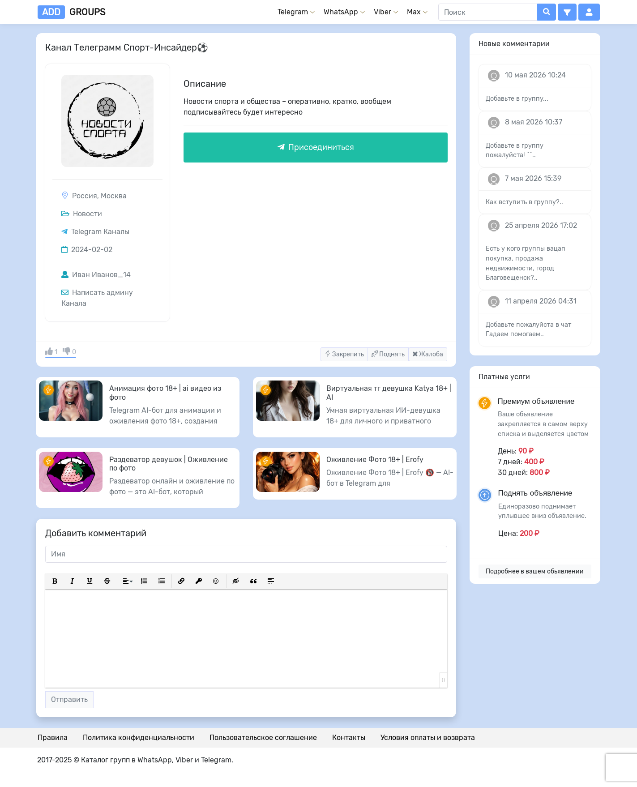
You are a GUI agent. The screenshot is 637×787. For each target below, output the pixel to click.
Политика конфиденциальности (138, 737)
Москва (114, 196)
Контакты (348, 737)
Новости (81, 214)
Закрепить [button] (344, 354)
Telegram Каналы (100, 231)
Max (414, 12)
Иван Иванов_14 (96, 274)
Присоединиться (316, 147)
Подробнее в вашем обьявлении (535, 571)
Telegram (293, 12)
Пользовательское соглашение (263, 737)
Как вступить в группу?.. (524, 202)
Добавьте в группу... (517, 99)
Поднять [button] (388, 354)
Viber (382, 12)
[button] (567, 12)
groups (71, 12)
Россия (84, 196)
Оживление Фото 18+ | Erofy (374, 459)
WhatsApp (341, 12)
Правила (53, 737)
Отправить (69, 699)
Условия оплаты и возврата (427, 737)
